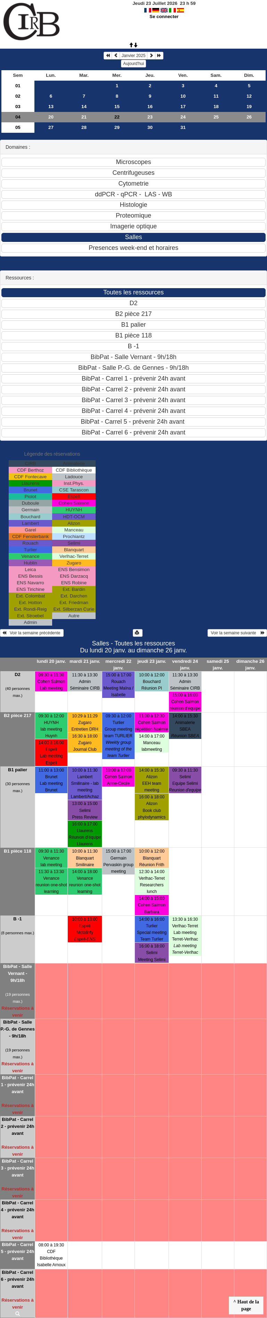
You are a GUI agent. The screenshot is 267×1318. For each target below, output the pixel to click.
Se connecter (164, 16)
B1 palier (17, 769)
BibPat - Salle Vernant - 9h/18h (17, 973)
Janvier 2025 (134, 55)
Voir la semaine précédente (32, 632)
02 (18, 96)
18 (216, 106)
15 (117, 106)
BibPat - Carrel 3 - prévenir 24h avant (17, 1168)
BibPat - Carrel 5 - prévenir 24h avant (17, 1251)
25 (216, 117)
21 (84, 117)
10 (183, 96)
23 (150, 117)
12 (249, 96)
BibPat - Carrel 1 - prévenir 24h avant (17, 1084)
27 (51, 127)
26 (249, 117)
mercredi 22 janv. (118, 664)
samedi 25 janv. (218, 664)
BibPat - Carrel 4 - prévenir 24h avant (17, 1209)
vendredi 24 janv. (185, 664)
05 (18, 127)
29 (117, 127)
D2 (18, 674)
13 (51, 106)
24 (183, 117)
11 (216, 96)
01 (18, 85)
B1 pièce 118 (17, 851)
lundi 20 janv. (51, 661)
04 (18, 117)
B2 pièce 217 (17, 715)
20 (51, 117)
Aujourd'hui (133, 63)
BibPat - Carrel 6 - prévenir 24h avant (17, 1279)
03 (18, 106)
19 (249, 106)
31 (183, 127)
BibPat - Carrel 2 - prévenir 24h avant (17, 1126)
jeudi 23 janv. (151, 661)
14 (84, 106)
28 (84, 127)
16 (150, 106)
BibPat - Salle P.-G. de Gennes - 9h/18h (17, 1029)
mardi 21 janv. (85, 661)
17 (183, 106)
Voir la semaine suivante (237, 632)
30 (150, 127)
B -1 (17, 918)
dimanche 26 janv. (250, 664)
